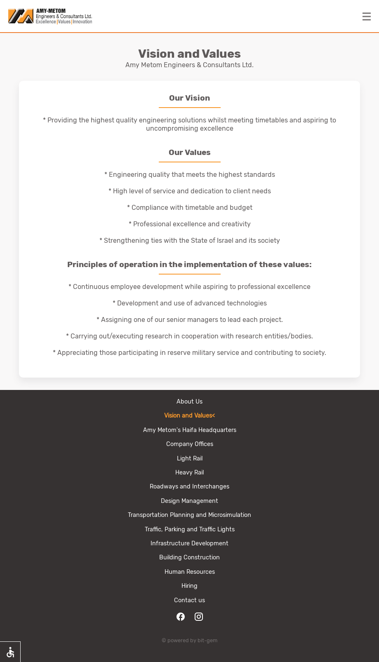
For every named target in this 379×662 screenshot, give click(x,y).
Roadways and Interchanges (189, 486)
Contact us (189, 600)
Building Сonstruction (189, 557)
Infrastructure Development (189, 543)
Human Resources (190, 571)
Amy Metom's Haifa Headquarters (189, 430)
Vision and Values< (189, 415)
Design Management (189, 501)
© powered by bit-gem (189, 640)
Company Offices (189, 444)
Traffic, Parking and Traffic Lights (190, 529)
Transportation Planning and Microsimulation (189, 515)
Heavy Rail (189, 472)
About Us (189, 401)
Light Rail (189, 458)
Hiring (189, 585)
